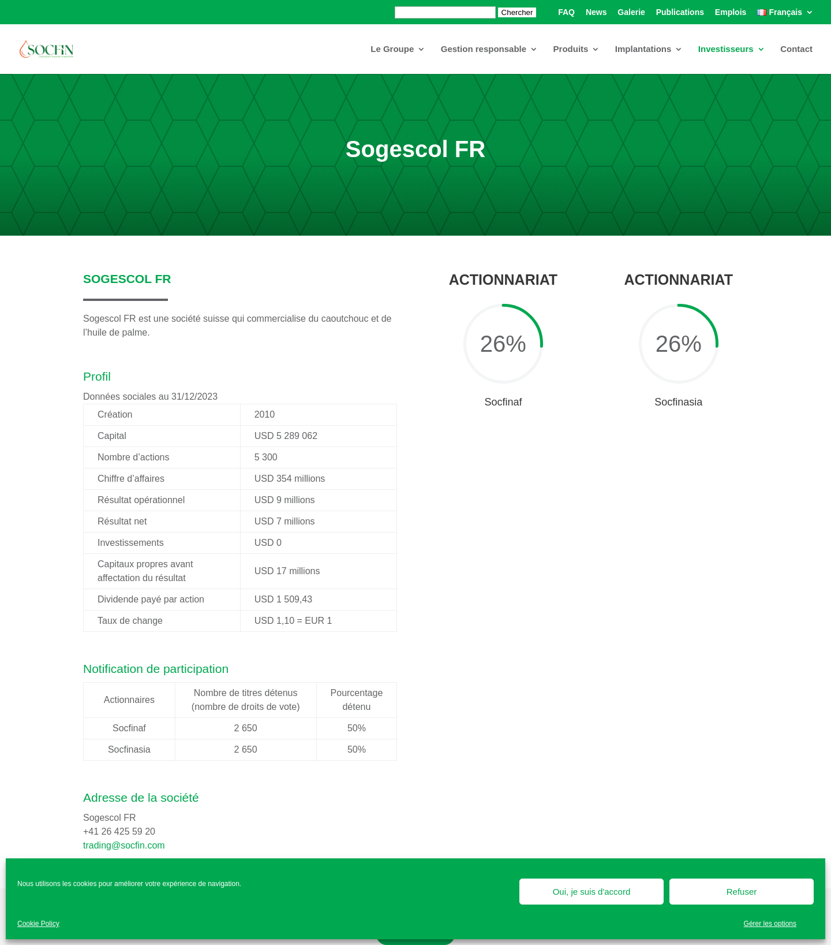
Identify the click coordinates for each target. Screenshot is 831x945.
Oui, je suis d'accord (592, 891)
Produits (571, 49)
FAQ (566, 12)
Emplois (730, 12)
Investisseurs (726, 49)
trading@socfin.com (124, 845)
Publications (680, 12)
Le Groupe (392, 49)
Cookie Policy (38, 924)
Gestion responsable (483, 49)
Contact (796, 49)
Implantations (643, 49)
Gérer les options (770, 924)
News (596, 12)
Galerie (631, 12)
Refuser (742, 891)
